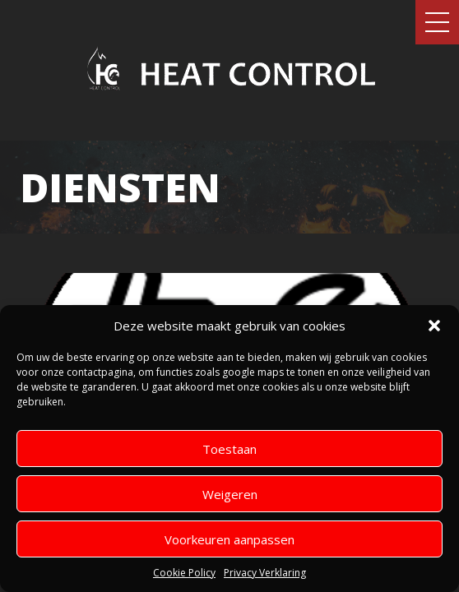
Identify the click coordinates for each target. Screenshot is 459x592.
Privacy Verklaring (265, 573)
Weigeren (229, 494)
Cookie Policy (184, 573)
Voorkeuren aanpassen (229, 539)
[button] (434, 325)
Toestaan (229, 449)
